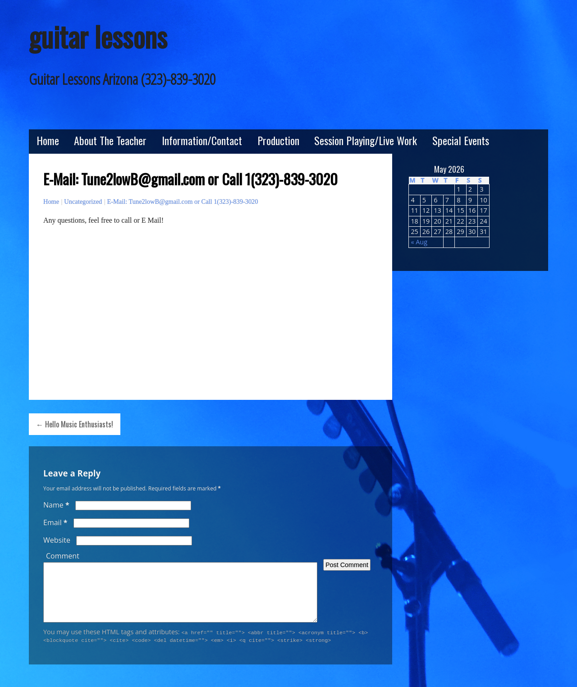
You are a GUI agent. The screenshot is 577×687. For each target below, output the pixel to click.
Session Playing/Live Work (365, 140)
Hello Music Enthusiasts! (79, 424)
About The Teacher (110, 140)
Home (48, 140)
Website (56, 540)
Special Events (460, 140)
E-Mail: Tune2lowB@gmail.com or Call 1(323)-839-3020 (182, 201)
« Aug (419, 242)
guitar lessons (98, 36)
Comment (62, 556)
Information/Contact (202, 140)
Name (56, 505)
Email (55, 522)
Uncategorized (83, 201)
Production (278, 140)
